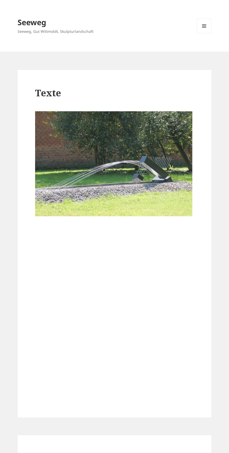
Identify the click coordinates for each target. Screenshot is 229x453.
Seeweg (32, 22)
